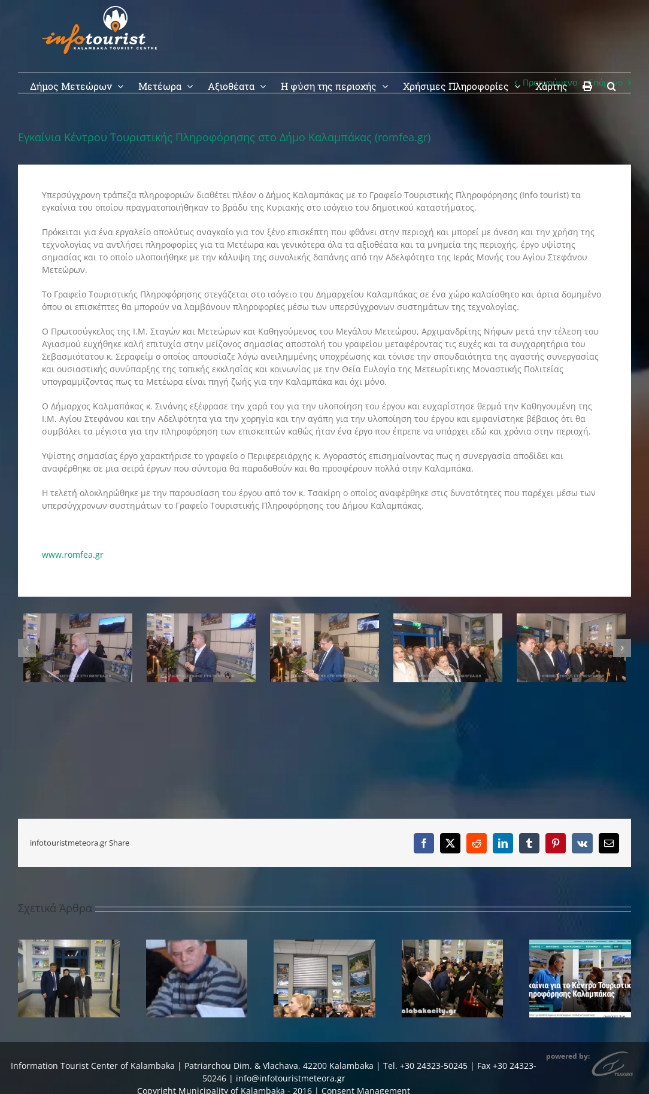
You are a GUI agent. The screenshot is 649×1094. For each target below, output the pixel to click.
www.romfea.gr (73, 554)
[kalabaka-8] (324, 619)
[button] (611, 85)
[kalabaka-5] (447, 619)
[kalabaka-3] (571, 619)
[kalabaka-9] (201, 619)
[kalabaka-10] (77, 619)
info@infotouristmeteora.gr (290, 1078)
